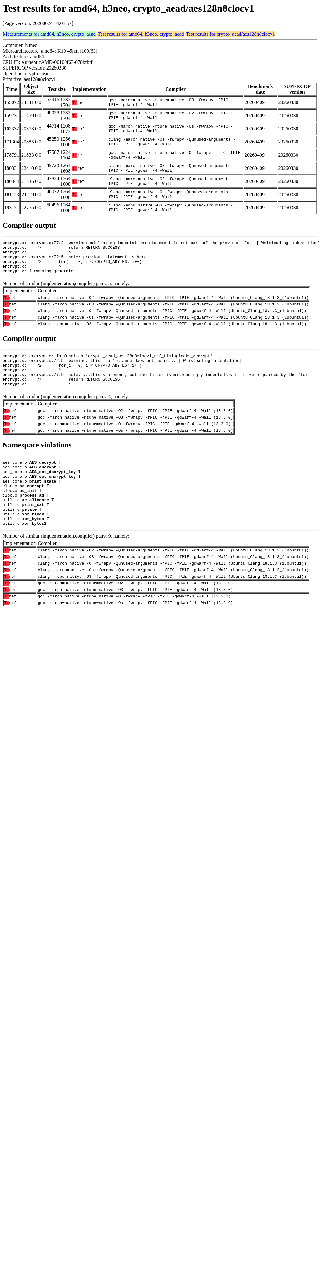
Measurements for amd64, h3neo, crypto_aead (49, 34)
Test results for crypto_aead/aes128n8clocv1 (230, 34)
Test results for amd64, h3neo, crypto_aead (141, 34)
